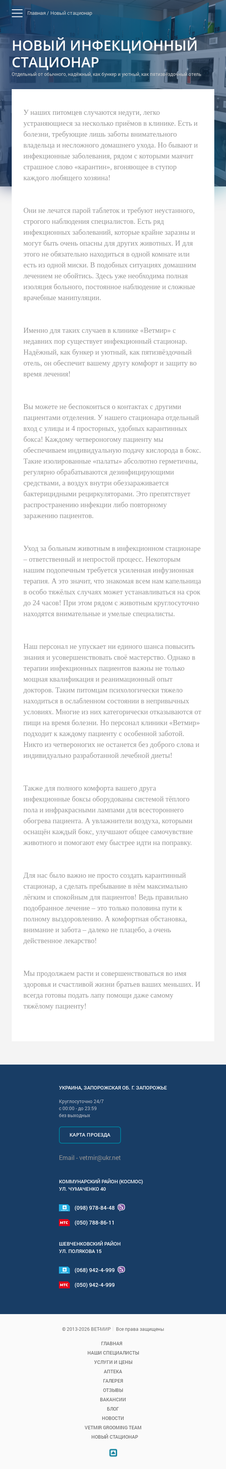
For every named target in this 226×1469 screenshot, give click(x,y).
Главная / (38, 12)
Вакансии (113, 1399)
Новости (113, 1418)
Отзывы (113, 1390)
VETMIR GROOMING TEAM (113, 1427)
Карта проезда (89, 1134)
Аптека (113, 1371)
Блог (113, 1409)
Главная (111, 1343)
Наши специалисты (113, 1353)
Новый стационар (71, 12)
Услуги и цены (113, 1362)
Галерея (113, 1381)
